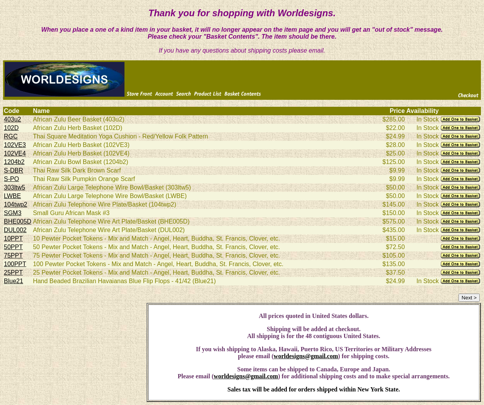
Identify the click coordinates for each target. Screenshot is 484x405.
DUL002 (15, 230)
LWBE (12, 196)
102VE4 (15, 153)
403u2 (12, 119)
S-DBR (13, 170)
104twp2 (15, 204)
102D (11, 128)
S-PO (11, 179)
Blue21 (13, 281)
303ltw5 (14, 187)
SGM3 (12, 213)
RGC (11, 136)
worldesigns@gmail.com (306, 356)
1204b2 (14, 162)
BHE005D (17, 221)
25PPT (13, 272)
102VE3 (15, 145)
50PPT (13, 247)
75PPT (13, 255)
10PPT (13, 238)
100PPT (15, 264)
